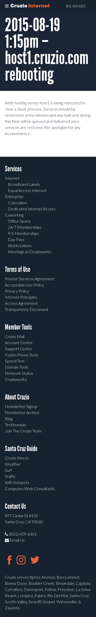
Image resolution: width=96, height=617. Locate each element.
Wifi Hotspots (17, 482)
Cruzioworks (16, 379)
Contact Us (15, 506)
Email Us (15, 540)
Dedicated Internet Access (32, 208)
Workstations (20, 245)
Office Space (19, 221)
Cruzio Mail (14, 336)
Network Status (19, 373)
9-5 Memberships (23, 233)
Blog (9, 418)
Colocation (17, 202)
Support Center (19, 348)
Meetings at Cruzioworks (29, 251)
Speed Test (15, 360)
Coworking (14, 214)
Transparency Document (26, 309)
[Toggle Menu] (7, 6)
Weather (13, 464)
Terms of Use (17, 269)
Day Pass (16, 239)
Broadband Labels (24, 184)
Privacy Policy (17, 290)
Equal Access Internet (27, 190)
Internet (12, 178)
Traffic (10, 476)
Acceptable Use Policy (24, 284)
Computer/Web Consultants (30, 488)
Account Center (19, 342)
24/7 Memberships (24, 227)
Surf (8, 470)
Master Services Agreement (29, 278)
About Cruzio (17, 397)
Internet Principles (21, 297)
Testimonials (15, 424)
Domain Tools (16, 367)
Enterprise (14, 196)
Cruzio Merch (17, 457)
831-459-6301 (76, 6)
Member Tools (18, 327)
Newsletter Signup (21, 406)
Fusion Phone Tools (21, 354)
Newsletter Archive (22, 412)
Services (13, 168)
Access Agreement (21, 303)
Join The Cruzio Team (23, 430)
